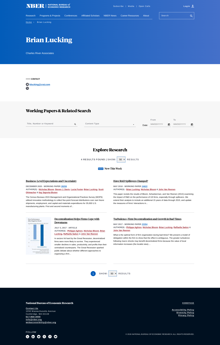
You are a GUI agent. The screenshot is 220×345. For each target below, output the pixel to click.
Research (30, 15)
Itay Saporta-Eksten (48, 192)
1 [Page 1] (93, 273)
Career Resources (130, 15)
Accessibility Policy (183, 310)
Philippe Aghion (75, 231)
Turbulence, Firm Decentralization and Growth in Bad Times (147, 219)
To (177, 120)
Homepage (188, 303)
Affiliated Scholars (90, 15)
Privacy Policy (186, 315)
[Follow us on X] (27, 336)
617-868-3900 (33, 317)
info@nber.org (34, 319)
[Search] (191, 16)
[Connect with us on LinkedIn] (33, 336)
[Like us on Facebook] (50, 336)
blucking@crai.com (39, 84)
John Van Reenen (167, 189)
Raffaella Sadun (71, 234)
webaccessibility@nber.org (41, 322)
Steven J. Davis (62, 189)
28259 (64, 186)
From (156, 120)
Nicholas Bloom (46, 189)
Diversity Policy (185, 312)
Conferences (70, 15)
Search (165, 16)
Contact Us (32, 308)
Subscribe (118, 6)
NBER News (110, 15)
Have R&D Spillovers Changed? (130, 181)
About (146, 15)
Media (131, 6)
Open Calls (144, 6)
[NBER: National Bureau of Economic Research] (50, 7)
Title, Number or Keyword (40, 123)
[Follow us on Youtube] (55, 336)
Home (29, 22)
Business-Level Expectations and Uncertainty (51, 181)
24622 (144, 186)
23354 (144, 224)
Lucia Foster (77, 189)
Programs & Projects (50, 15)
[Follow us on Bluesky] (38, 336)
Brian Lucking (90, 189)
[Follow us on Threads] (44, 336)
